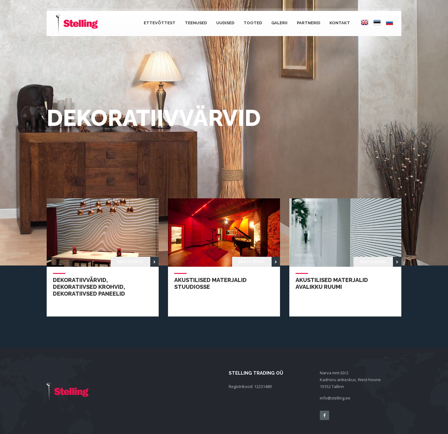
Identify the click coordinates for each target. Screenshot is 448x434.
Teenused (196, 23)
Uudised (225, 23)
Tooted (253, 23)
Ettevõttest (159, 23)
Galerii (279, 23)
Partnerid (308, 23)
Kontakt (339, 23)
